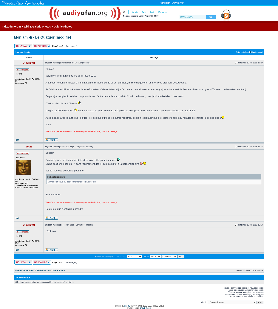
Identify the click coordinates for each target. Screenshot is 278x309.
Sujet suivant (257, 52)
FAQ (152, 12)
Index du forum (11, 26)
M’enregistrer (177, 3)
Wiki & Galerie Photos (37, 26)
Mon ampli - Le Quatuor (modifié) (42, 37)
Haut (17, 140)
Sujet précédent (243, 52)
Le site (135, 12)
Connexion (165, 3)
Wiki (144, 12)
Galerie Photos (63, 26)
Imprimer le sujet (23, 52)
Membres (162, 12)
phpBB (127, 306)
